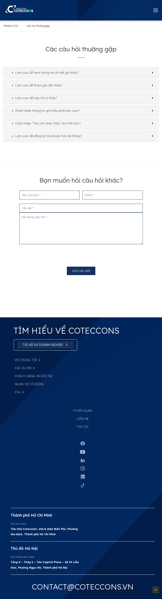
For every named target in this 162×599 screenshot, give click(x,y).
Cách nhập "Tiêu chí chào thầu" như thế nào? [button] (48, 123)
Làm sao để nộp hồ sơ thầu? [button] (36, 98)
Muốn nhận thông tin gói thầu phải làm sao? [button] (47, 111)
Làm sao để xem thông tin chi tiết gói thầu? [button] (47, 73)
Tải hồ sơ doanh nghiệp (45, 344)
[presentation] (81, 254)
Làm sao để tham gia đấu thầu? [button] (38, 85)
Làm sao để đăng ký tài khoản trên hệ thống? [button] (48, 136)
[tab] (81, 72)
